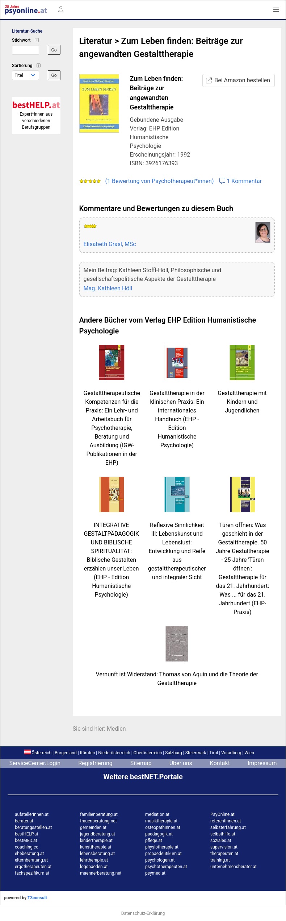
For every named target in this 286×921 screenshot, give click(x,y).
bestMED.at (26, 840)
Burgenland (66, 752)
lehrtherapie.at (94, 860)
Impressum (262, 763)
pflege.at (153, 840)
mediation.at (157, 814)
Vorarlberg (231, 752)
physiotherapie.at (161, 847)
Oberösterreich (148, 752)
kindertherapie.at (96, 840)
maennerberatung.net (101, 873)
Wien (249, 752)
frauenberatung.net (98, 820)
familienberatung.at (99, 814)
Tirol (213, 752)
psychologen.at (159, 860)
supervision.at (223, 847)
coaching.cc (26, 847)
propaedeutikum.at (163, 853)
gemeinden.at (93, 827)
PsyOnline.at (222, 814)
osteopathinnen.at (162, 827)
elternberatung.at (31, 860)
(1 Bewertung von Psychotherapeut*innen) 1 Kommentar (170, 181)
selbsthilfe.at (222, 834)
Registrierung (95, 763)
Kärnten (87, 752)
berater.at (24, 820)
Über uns (180, 763)
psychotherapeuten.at (166, 866)
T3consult (37, 897)
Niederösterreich (114, 752)
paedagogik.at (159, 834)
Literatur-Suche (27, 31)
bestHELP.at (26, 834)
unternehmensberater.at (233, 866)
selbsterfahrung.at (228, 827)
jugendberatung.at (97, 834)
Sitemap (141, 763)
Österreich (37, 752)
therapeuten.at (224, 853)
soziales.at (220, 840)
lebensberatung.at (97, 853)
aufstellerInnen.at (32, 814)
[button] (276, 9)
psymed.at (155, 873)
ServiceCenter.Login (35, 763)
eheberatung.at (29, 853)
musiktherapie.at (161, 820)
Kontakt (220, 763)
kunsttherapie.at (95, 847)
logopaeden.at (94, 866)
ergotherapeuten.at (33, 866)
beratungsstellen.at (33, 827)
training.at (220, 860)
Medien (116, 728)
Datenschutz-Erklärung (143, 913)
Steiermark (195, 752)
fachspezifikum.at (32, 873)
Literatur (95, 41)
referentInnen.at (225, 820)
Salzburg (173, 752)
